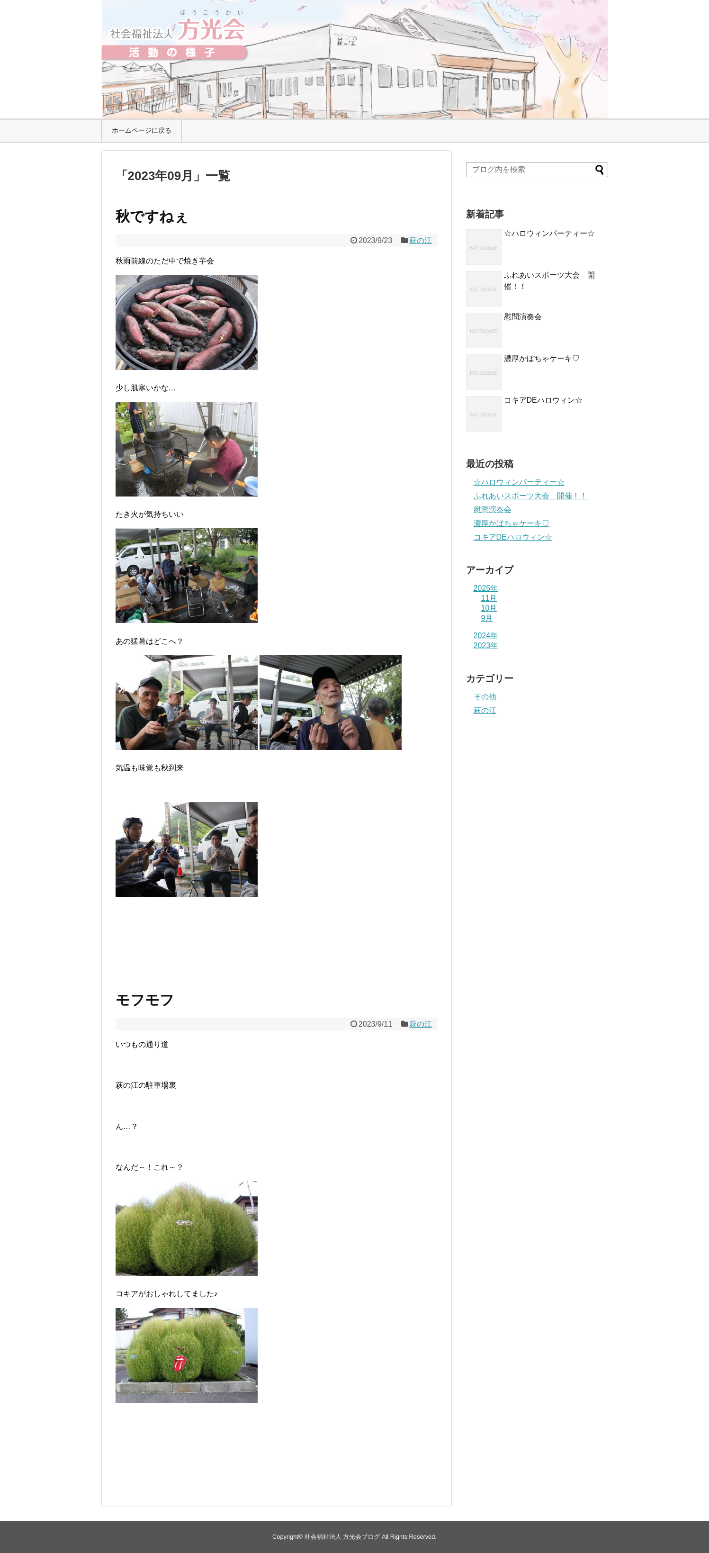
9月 (487, 618)
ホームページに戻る (141, 130)
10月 (489, 608)
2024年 (486, 636)
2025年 (486, 588)
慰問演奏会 (523, 317)
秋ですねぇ (152, 216)
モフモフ (145, 1000)
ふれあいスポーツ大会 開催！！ (530, 496)
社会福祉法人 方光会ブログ (342, 1536)
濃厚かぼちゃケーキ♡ (542, 358)
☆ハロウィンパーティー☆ (549, 233)
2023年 (486, 645)
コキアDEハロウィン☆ (543, 400)
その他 (485, 697)
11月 (489, 598)
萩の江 (420, 240)
